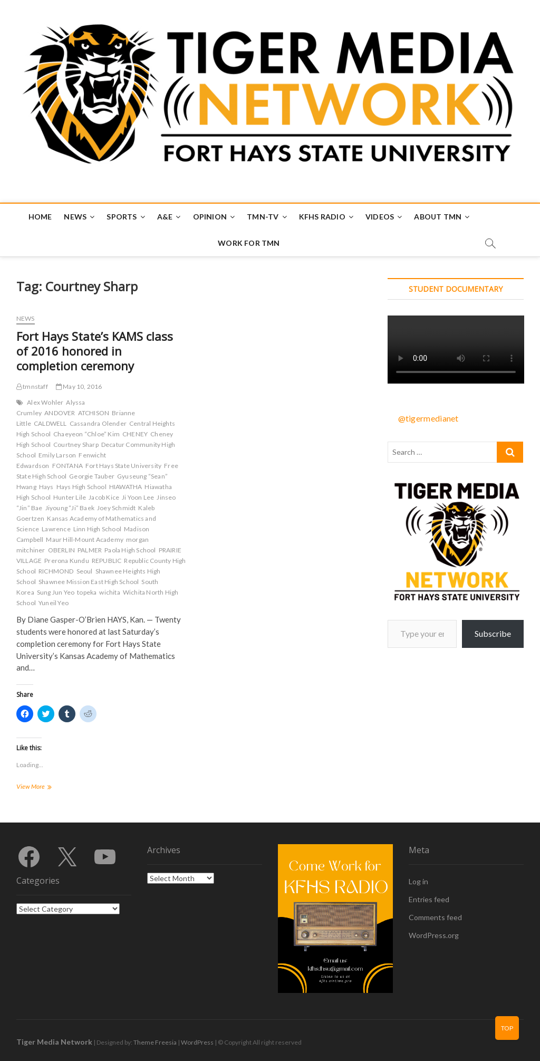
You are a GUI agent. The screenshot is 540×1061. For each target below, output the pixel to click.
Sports (122, 216)
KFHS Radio (322, 216)
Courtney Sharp (76, 444)
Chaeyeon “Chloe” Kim (86, 434)
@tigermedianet (428, 418)
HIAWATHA (125, 487)
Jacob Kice (104, 497)
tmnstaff (32, 386)
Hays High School (81, 487)
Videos (379, 216)
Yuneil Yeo (53, 603)
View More (44, 787)
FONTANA (67, 466)
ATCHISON (94, 413)
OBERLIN (61, 550)
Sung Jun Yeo (55, 592)
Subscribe (493, 633)
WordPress (197, 1042)
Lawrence (56, 529)
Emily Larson (57, 455)
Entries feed (429, 899)
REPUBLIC (107, 561)
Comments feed (435, 917)
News (75, 216)
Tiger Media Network (54, 1041)
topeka (87, 592)
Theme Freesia (155, 1042)
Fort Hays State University (123, 466)
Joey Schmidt (116, 508)
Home (40, 216)
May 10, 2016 (79, 386)
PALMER (90, 550)
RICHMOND (56, 571)
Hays (46, 487)
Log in (418, 881)
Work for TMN (248, 242)
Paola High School (130, 550)
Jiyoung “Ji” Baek (69, 508)
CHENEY (135, 434)
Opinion (210, 216)
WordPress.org (434, 935)
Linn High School (97, 529)
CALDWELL (50, 423)
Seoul (84, 571)
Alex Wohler (45, 402)
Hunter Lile (69, 497)
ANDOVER (59, 413)
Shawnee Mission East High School (88, 582)
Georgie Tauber (91, 476)
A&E (165, 216)
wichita (109, 592)
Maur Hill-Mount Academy (84, 539)
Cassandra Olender (98, 423)
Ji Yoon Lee (138, 497)
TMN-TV (262, 216)
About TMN (437, 216)
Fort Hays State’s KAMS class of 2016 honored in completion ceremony (94, 351)
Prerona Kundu (66, 561)
